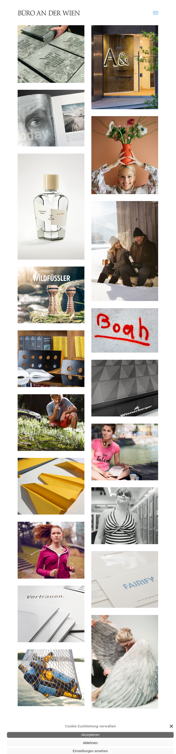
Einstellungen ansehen (90, 751)
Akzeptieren (90, 735)
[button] (171, 726)
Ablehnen (90, 743)
